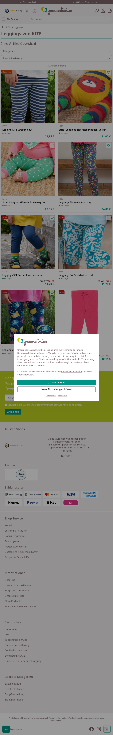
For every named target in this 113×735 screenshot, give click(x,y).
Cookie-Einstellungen (71, 371)
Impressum (62, 395)
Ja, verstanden (56, 382)
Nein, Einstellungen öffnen (56, 389)
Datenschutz (51, 395)
